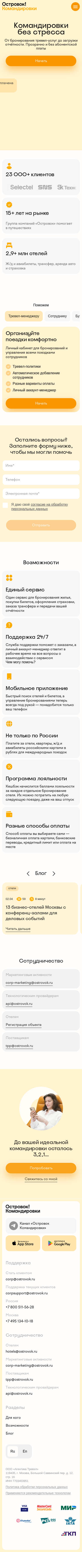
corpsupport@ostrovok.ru (27, 1293)
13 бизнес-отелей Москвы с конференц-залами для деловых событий (36, 912)
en (25, 1451)
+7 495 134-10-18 (19, 1321)
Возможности (17, 1425)
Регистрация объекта (24, 1025)
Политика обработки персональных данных (37, 1487)
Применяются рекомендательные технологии (38, 1493)
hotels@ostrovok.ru (21, 1351)
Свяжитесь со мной (41, 1179)
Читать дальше (18, 929)
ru (12, 1451)
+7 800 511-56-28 (20, 1307)
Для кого (13, 1417)
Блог (10, 1433)
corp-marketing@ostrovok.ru (29, 983)
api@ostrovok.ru (19, 1004)
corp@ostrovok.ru (20, 1279)
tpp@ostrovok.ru (19, 1046)
